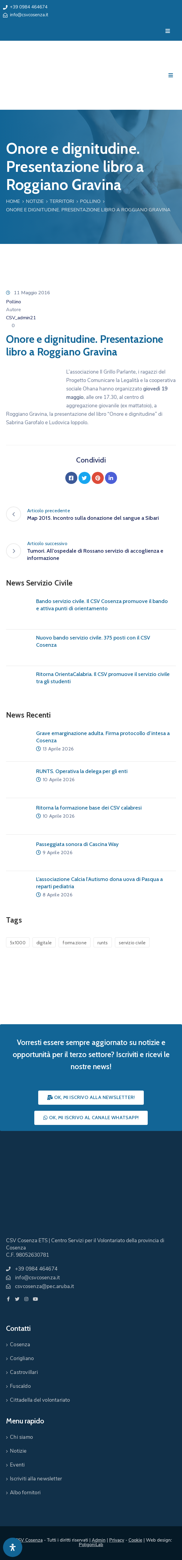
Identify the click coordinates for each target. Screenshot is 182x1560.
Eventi (17, 1464)
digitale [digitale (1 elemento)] (44, 943)
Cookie (135, 1540)
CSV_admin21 (21, 317)
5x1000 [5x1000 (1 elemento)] (18, 943)
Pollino (90, 201)
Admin (99, 1540)
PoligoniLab (91, 1545)
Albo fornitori (25, 1492)
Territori (62, 201)
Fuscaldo (20, 1386)
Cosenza (20, 1344)
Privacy (116, 1540)
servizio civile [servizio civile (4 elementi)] (132, 943)
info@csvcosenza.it (29, 15)
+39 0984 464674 (29, 7)
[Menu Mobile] (167, 31)
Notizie (35, 201)
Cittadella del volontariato (40, 1400)
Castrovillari (24, 1372)
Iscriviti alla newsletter (36, 1478)
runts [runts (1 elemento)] (102, 943)
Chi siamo (21, 1437)
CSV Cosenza (29, 1540)
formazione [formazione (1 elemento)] (75, 943)
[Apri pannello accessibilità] (12, 1547)
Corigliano (22, 1358)
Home (13, 201)
